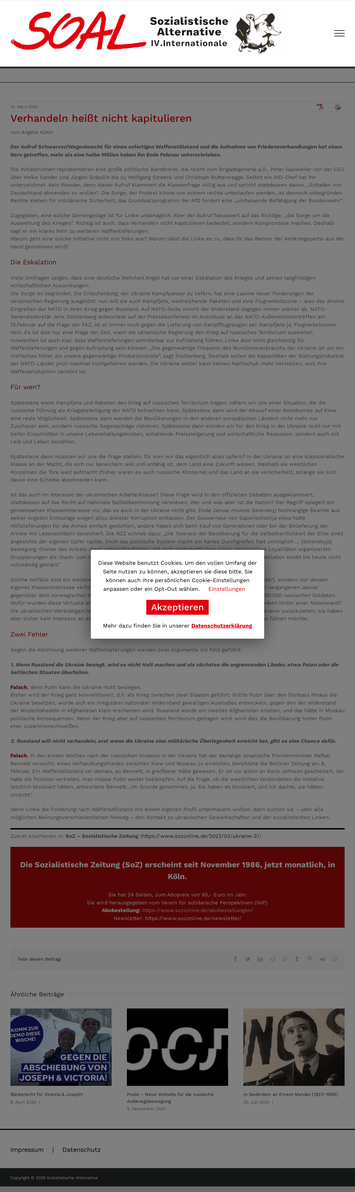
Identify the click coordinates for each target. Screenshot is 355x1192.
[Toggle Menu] (340, 33)
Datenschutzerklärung (221, 625)
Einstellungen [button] (226, 589)
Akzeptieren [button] (177, 607)
